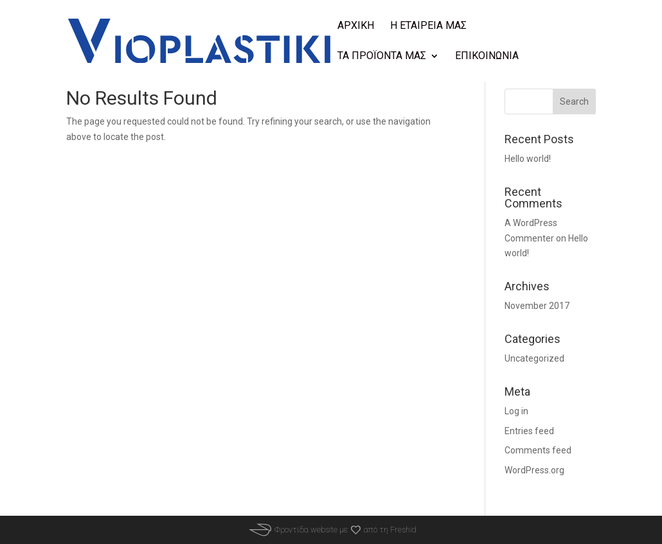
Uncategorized (534, 358)
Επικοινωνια (487, 56)
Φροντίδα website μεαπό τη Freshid (331, 530)
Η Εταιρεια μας (428, 26)
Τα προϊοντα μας (381, 56)
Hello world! (528, 159)
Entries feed (529, 431)
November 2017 (537, 306)
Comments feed (538, 450)
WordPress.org (534, 470)
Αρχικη (355, 26)
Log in (516, 411)
